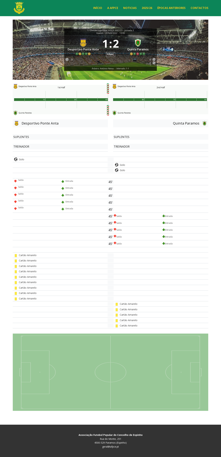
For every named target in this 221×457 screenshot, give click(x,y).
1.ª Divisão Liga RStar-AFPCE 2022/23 (105, 30)
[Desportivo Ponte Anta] (83, 46)
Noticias (130, 8)
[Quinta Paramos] (138, 46)
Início (97, 8)
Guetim (99, 33)
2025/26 (147, 8)
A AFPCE (112, 8)
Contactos (199, 8)
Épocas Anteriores (171, 8)
